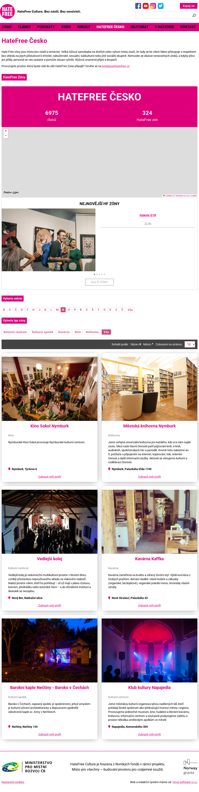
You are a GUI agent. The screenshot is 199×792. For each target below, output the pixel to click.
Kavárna (64, 332)
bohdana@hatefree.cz (116, 66)
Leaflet (167, 195)
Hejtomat (139, 27)
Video (66, 27)
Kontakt (188, 27)
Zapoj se (189, 5)
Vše (130, 309)
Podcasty (46, 27)
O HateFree (164, 27)
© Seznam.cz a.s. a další (185, 195)
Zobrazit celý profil (49, 476)
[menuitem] (24, 27)
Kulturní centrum (15, 332)
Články (24, 27)
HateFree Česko (110, 27)
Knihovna (92, 332)
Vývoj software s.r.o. (184, 782)
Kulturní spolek (42, 332)
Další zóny (99, 282)
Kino (78, 332)
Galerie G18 (148, 215)
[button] (5, 131)
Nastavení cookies (13, 782)
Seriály (83, 27)
